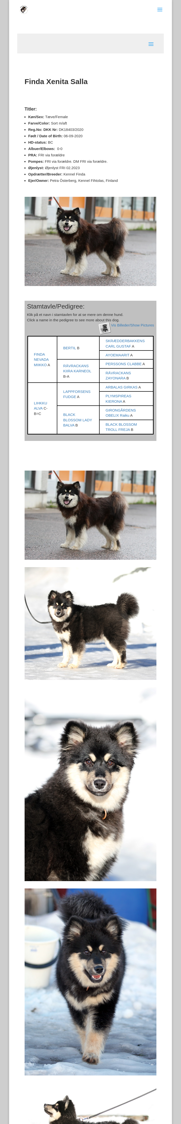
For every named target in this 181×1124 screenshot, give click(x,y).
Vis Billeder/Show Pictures (132, 325)
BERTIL (70, 348)
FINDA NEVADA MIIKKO (41, 359)
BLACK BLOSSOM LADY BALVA (77, 419)
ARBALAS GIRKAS (122, 387)
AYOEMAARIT (118, 355)
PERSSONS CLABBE (124, 364)
